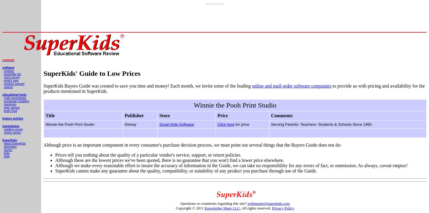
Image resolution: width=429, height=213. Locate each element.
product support (14, 83)
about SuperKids (15, 143)
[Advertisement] (215, 19)
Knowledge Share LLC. (223, 208)
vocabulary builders (16, 101)
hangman (10, 104)
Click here (226, 124)
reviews (9, 71)
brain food (10, 111)
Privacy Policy (283, 208)
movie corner (12, 132)
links (7, 153)
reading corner (13, 129)
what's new (11, 80)
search (8, 87)
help (7, 156)
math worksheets (15, 98)
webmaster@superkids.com (269, 203)
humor (8, 150)
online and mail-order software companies (291, 85)
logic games (12, 107)
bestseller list (12, 74)
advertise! (10, 146)
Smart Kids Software (176, 124)
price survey (12, 77)
